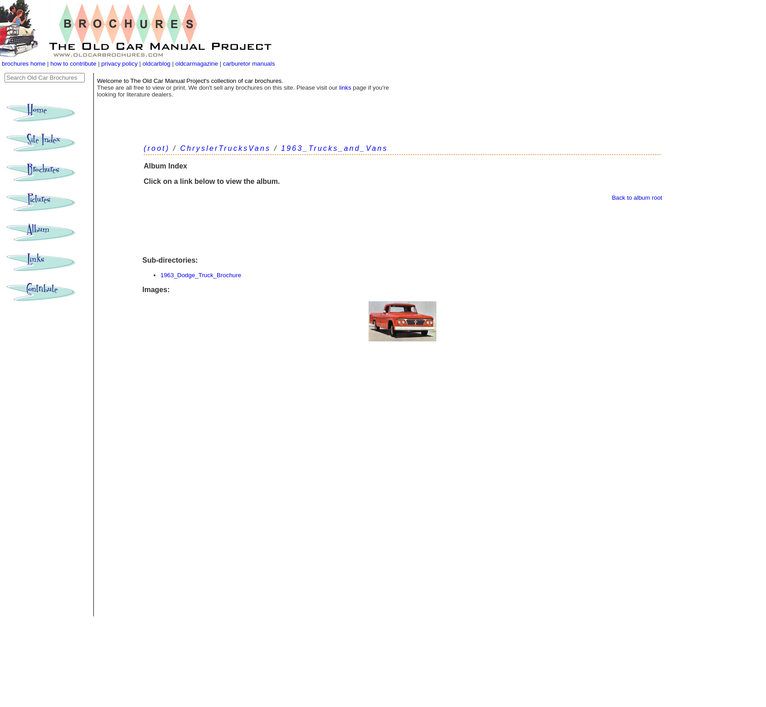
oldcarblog (156, 63)
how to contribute (73, 63)
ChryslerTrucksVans (225, 148)
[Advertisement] (402, 228)
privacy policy (121, 63)
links (345, 87)
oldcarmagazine (197, 63)
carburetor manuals (248, 63)
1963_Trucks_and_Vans (334, 148)
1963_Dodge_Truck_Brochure (200, 275)
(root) (157, 148)
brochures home (23, 63)
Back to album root (637, 197)
